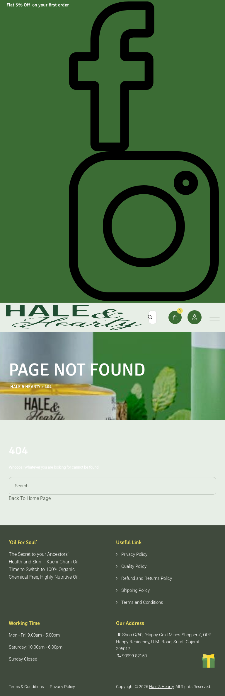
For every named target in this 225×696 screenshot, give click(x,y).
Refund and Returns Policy (146, 578)
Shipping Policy (135, 590)
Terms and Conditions (142, 602)
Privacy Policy (134, 554)
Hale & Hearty (161, 686)
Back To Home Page (30, 498)
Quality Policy (133, 566)
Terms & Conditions (26, 686)
